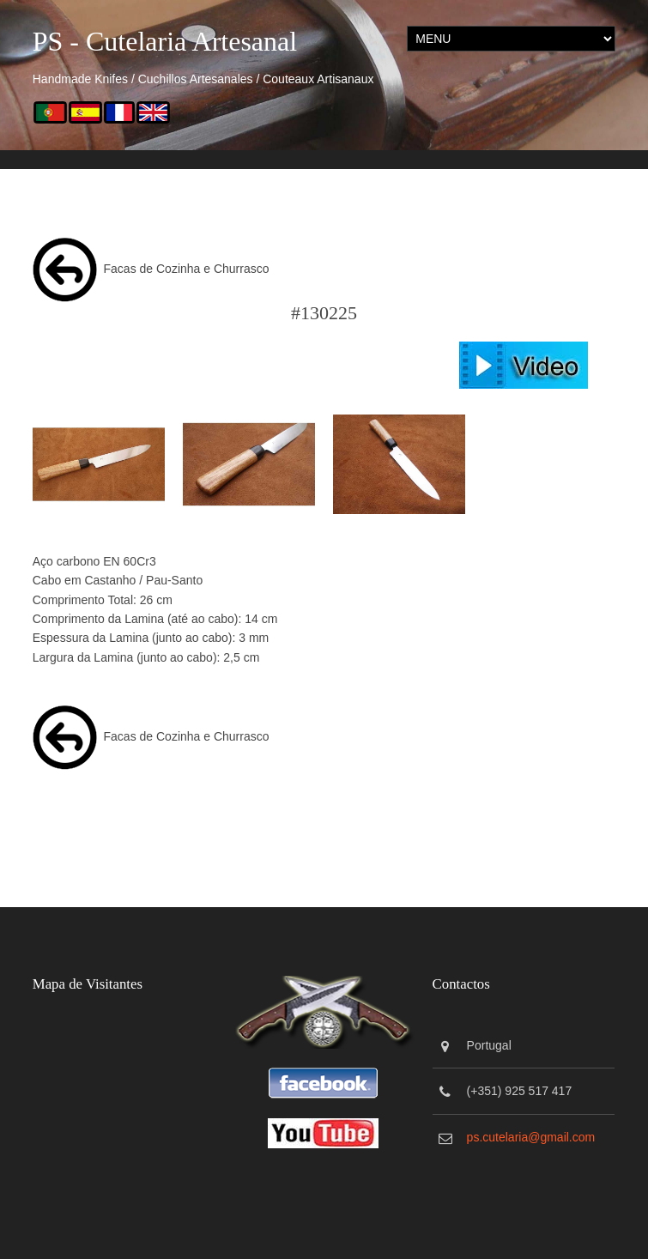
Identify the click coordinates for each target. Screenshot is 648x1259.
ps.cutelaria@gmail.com (532, 1136)
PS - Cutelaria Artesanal (165, 41)
